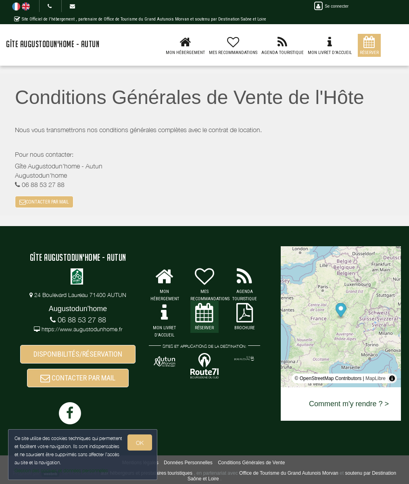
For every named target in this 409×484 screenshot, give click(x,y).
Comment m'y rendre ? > (349, 404)
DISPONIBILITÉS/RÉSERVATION (77, 354)
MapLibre (375, 378)
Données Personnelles (188, 462)
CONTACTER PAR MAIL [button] (44, 202)
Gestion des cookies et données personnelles (61, 470)
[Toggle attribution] (392, 378)
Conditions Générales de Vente (251, 462)
